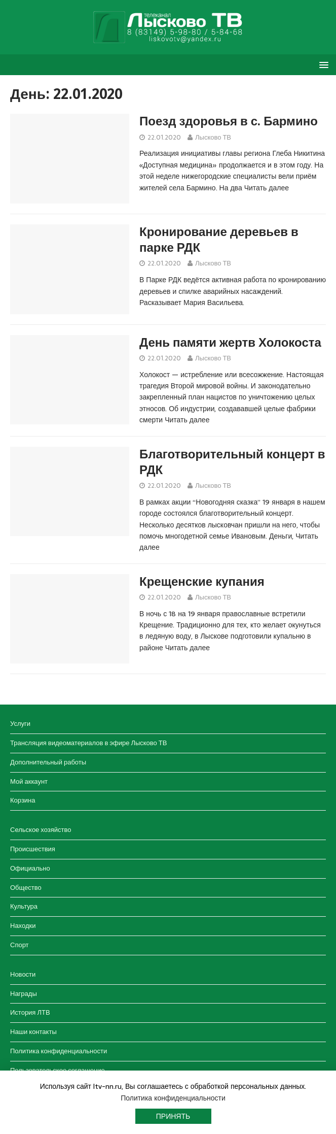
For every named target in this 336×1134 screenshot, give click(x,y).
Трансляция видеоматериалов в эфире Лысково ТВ (88, 743)
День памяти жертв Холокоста (230, 343)
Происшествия (32, 849)
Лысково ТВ (213, 137)
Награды (23, 993)
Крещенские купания (202, 582)
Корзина (22, 800)
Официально (30, 868)
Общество (26, 887)
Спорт (19, 945)
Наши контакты (33, 1031)
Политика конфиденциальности (58, 1051)
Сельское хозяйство (40, 829)
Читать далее (266, 187)
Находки (22, 925)
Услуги (20, 723)
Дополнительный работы (48, 762)
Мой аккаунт (29, 781)
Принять (173, 1116)
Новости (22, 974)
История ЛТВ (30, 1012)
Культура (24, 906)
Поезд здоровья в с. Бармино (228, 121)
